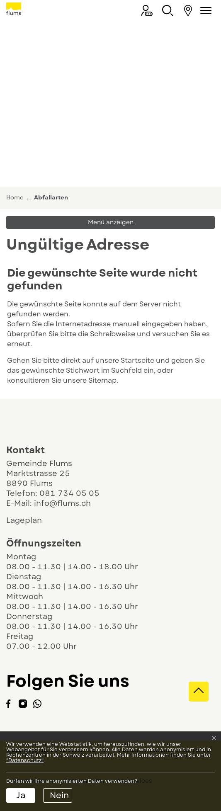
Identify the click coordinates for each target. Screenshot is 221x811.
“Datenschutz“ (25, 760)
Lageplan (31, 520)
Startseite (137, 360)
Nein (59, 795)
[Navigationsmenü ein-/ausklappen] (204, 10)
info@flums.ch (62, 503)
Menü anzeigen (111, 222)
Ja (21, 795)
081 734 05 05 (69, 493)
